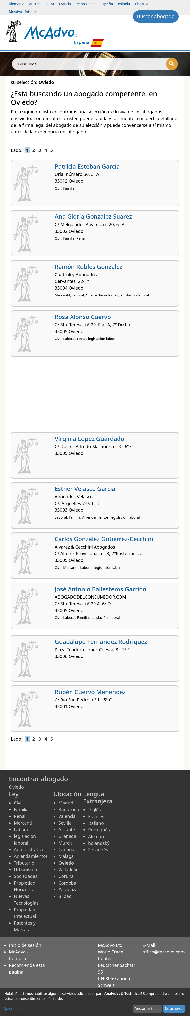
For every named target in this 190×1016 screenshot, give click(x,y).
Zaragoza (68, 889)
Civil (18, 803)
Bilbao (64, 896)
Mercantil (23, 823)
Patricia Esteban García (87, 166)
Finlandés (98, 850)
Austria (35, 3)
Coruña (66, 876)
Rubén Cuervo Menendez (90, 692)
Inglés (94, 810)
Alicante (66, 829)
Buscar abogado (156, 16)
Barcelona (68, 809)
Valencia (67, 816)
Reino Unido (86, 3)
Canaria (66, 849)
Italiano (96, 823)
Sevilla (64, 823)
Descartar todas (147, 1008)
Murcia (65, 843)
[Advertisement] (95, 396)
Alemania (16, 3)
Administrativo (29, 849)
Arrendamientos (31, 856)
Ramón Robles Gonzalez (88, 266)
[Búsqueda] (172, 64)
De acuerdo (174, 1008)
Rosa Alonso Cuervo (83, 317)
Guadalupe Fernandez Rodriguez (101, 641)
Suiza (50, 3)
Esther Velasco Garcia (85, 489)
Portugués (99, 830)
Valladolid (68, 869)
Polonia (124, 3)
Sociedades (25, 876)
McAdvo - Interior (23, 11)
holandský (98, 843)
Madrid (65, 803)
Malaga (66, 856)
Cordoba (67, 883)
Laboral (21, 829)
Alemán (96, 836)
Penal (19, 816)
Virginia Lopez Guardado (89, 438)
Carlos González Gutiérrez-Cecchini (104, 539)
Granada (67, 836)
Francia (65, 3)
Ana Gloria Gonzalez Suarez (93, 216)
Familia (21, 809)
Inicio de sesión (25, 945)
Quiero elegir (14, 1008)
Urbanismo (25, 869)
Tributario (24, 863)
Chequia (141, 3)
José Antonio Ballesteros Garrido (100, 589)
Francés (96, 816)
